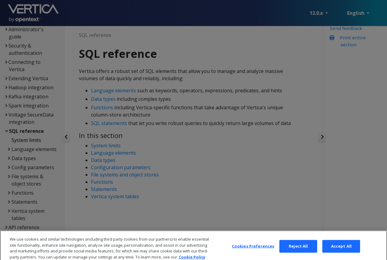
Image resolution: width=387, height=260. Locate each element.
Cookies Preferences (253, 251)
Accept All (341, 251)
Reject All (298, 251)
